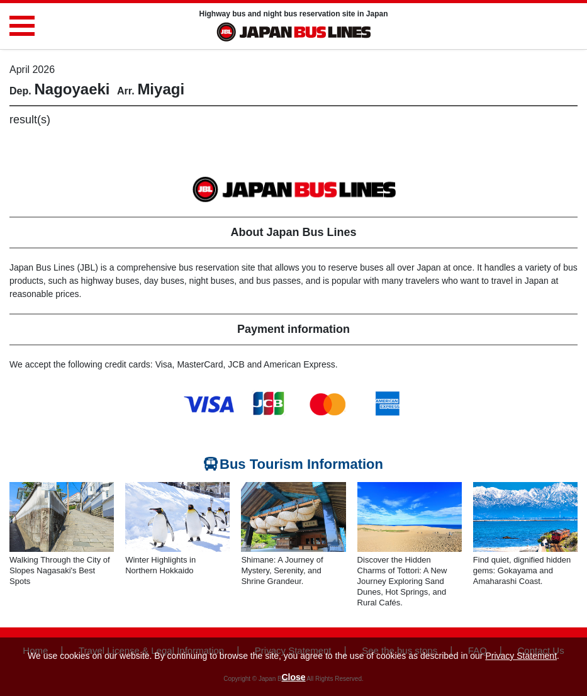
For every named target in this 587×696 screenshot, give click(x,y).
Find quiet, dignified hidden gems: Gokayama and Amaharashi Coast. (522, 570)
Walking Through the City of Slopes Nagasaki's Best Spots (59, 570)
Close (293, 677)
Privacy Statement (521, 656)
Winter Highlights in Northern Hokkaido (160, 565)
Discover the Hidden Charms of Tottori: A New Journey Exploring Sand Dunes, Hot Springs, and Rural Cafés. (402, 581)
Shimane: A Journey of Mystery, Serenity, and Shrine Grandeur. (282, 570)
